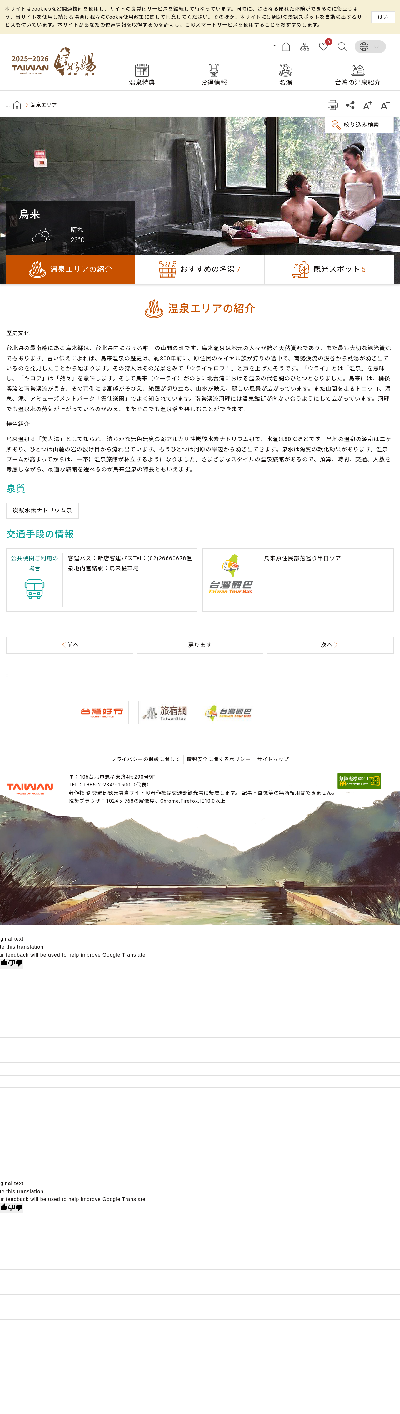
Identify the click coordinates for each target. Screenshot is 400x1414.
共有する (350, 105)
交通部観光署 (29, 789)
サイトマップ (304, 46)
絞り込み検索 (361, 124)
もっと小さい (385, 105)
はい (383, 17)
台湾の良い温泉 (56, 62)
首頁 (17, 105)
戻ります (200, 645)
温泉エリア (44, 105)
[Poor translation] (15, 964)
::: (275, 46)
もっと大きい (368, 105)
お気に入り (327, 42)
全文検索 (342, 46)
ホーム (286, 46)
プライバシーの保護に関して (145, 759)
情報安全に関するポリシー (219, 759)
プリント (333, 105)
